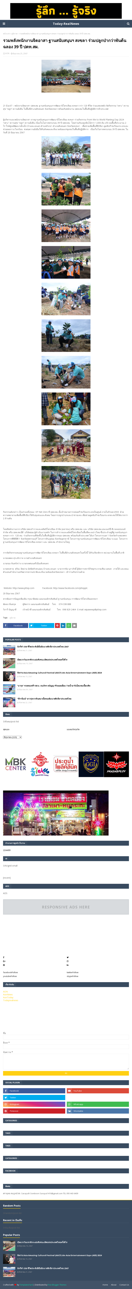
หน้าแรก (6, 33)
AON (7, 53)
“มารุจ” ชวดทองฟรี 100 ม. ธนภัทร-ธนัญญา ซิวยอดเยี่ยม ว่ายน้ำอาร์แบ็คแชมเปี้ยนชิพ (53, 685)
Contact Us (124, 1284)
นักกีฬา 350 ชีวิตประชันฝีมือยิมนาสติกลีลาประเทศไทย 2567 (42, 646)
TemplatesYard (26, 1284)
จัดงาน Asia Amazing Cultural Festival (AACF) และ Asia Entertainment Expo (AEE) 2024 (59, 672)
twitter (72, 972)
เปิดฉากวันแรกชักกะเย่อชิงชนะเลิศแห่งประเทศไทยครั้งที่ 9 (42, 659)
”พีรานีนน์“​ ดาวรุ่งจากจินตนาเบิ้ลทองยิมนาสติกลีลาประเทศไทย (44, 698)
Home (105, 1284)
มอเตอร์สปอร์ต (73, 729)
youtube (10, 976)
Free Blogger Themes (57, 1284)
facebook (10, 972)
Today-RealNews (66, 24)
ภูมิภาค (14, 33)
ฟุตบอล (6, 729)
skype (72, 976)
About (113, 1284)
